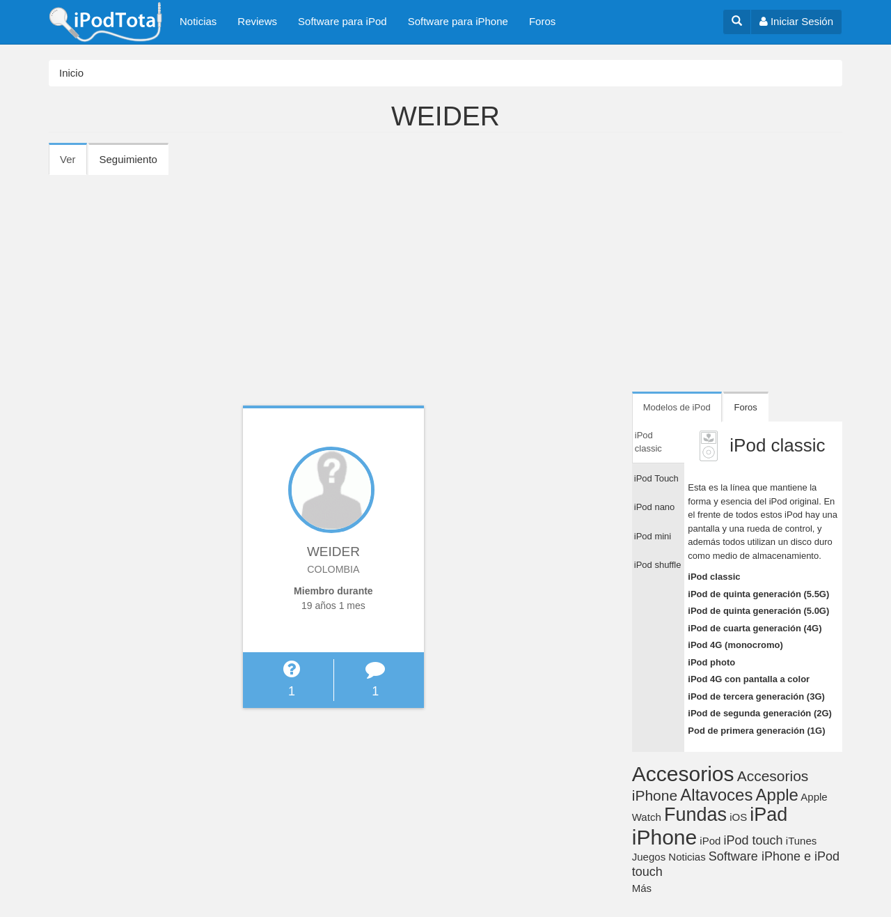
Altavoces (716, 794)
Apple (777, 794)
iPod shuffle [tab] (657, 565)
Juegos (648, 857)
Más (642, 888)
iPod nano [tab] (654, 507)
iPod (710, 841)
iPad (768, 814)
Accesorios (683, 773)
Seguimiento (128, 159)
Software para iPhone (458, 21)
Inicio (71, 73)
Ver (73, 164)
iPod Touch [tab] (656, 478)
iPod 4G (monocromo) (735, 645)
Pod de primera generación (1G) (756, 730)
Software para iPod (342, 21)
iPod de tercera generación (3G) (756, 696)
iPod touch (753, 840)
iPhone (664, 837)
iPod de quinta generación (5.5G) (758, 594)
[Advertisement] (445, 278)
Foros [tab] (745, 407)
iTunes (801, 841)
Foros (542, 21)
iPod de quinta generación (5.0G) (758, 611)
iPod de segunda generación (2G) (760, 713)
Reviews (257, 21)
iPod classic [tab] (648, 442)
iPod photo (711, 662)
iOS (738, 817)
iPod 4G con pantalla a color (749, 679)
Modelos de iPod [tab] (677, 407)
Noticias (198, 21)
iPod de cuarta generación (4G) (754, 628)
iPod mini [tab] (652, 536)
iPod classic (714, 576)
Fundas (695, 814)
